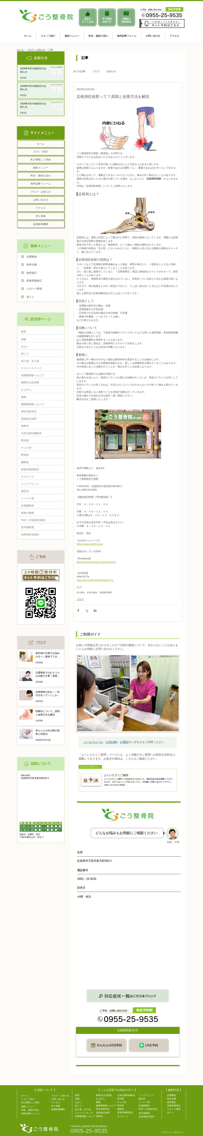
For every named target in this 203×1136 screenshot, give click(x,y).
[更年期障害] (40, 527)
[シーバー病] (40, 498)
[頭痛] (40, 339)
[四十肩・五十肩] (40, 361)
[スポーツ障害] (46, 289)
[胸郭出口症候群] (40, 382)
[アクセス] (41, 208)
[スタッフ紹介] (41, 151)
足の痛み (81, 592)
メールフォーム (93, 742)
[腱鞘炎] (40, 462)
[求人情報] (41, 216)
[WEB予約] (106, 1045)
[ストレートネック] (40, 368)
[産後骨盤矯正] (46, 281)
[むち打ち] (40, 390)
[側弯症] (40, 426)
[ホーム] (41, 144)
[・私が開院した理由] (30, 1102)
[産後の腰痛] (40, 513)
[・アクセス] (60, 1102)
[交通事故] (46, 257)
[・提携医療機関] (60, 1109)
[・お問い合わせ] (60, 1099)
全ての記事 (79, 71)
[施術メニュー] (41, 167)
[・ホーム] (25, 1095)
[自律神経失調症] (40, 534)
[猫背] (40, 332)
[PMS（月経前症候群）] (40, 520)
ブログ (96, 71)
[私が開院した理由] (41, 159)
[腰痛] (40, 397)
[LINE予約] (149, 1045)
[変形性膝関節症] (40, 469)
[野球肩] (40, 440)
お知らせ (111, 71)
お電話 (124, 742)
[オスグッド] (40, 477)
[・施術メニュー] (30, 1106)
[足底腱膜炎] (40, 506)
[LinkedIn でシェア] (95, 610)
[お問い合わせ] (41, 200)
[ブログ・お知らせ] (41, 192)
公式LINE (111, 742)
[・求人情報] (60, 1106)
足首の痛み (92, 592)
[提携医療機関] (41, 224)
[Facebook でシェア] (78, 610)
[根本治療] (46, 265)
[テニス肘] (40, 448)
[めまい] (40, 347)
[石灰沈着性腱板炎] (40, 433)
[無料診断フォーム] (41, 183)
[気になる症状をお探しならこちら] (127, 995)
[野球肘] (40, 455)
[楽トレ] (46, 297)
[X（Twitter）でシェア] (86, 610)
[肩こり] (40, 354)
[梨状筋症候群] (40, 419)
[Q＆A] (128, 780)
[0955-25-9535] (92, 1131)
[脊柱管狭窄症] (40, 411)
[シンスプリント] (40, 484)
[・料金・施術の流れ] (30, 1110)
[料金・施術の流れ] (41, 175)
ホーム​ (20, 49)
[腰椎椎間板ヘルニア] (40, 404)
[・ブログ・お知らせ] (60, 1095)
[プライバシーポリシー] (173, 1132)
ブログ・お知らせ (36, 49)
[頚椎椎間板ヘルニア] (40, 375)
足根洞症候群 (105, 592)
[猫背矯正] (46, 273)
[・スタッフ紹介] (28, 1099)
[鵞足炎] (40, 491)
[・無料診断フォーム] (30, 1113)
